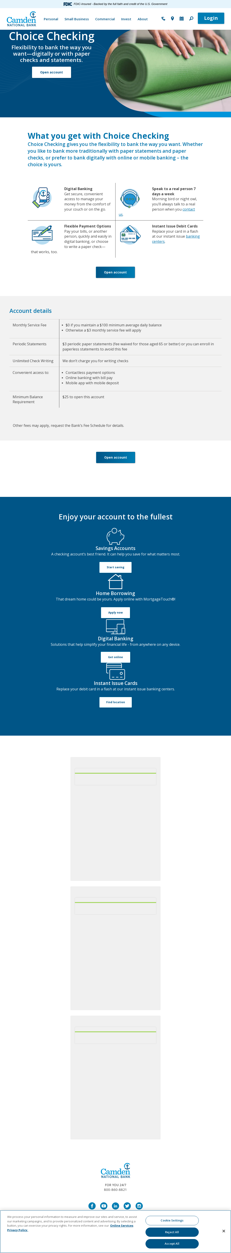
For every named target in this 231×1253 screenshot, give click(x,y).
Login (211, 18)
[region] (115, 1231)
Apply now (115, 612)
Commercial (105, 19)
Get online (115, 657)
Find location (115, 702)
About (143, 19)
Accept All (172, 1244)
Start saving (115, 567)
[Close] (224, 1231)
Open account (51, 72)
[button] (191, 19)
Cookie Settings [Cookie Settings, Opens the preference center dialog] (172, 1220)
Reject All (172, 1232)
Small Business (77, 19)
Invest (126, 19)
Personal (51, 19)
